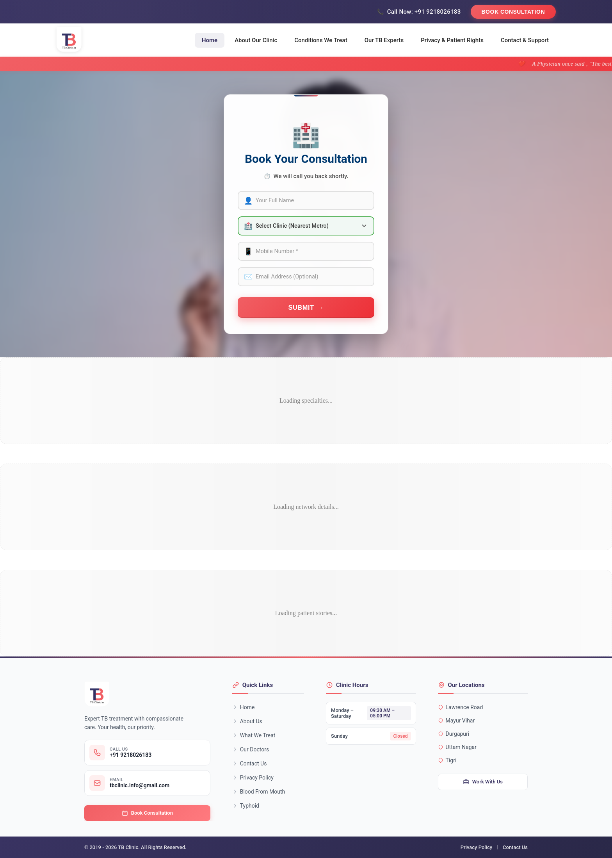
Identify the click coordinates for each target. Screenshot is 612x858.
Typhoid (245, 806)
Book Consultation (513, 12)
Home (209, 40)
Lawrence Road (460, 707)
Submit (301, 307)
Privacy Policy (253, 777)
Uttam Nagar (457, 747)
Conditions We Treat (320, 40)
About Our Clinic (256, 40)
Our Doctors (250, 749)
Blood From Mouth (258, 791)
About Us (247, 721)
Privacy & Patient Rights (452, 40)
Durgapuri (454, 734)
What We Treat (254, 735)
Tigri (447, 760)
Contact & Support (525, 40)
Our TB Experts (384, 40)
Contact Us (249, 763)
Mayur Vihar (456, 720)
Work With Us (483, 782)
